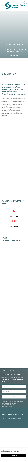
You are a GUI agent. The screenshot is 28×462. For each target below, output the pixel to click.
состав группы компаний (13, 414)
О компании (4, 61)
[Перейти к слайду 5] (16, 55)
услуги (23, 414)
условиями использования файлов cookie (10, 451)
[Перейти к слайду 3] (13, 55)
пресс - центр (5, 416)
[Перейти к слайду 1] (10, 55)
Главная (11, 61)
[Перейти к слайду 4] (14, 55)
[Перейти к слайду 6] (17, 55)
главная (3, 414)
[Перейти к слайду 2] (11, 55)
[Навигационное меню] (2, 5)
